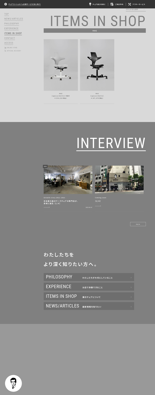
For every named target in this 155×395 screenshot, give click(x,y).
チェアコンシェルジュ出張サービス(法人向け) (25, 4)
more (138, 224)
